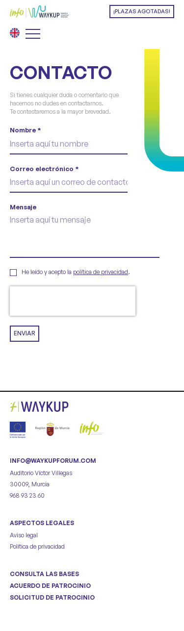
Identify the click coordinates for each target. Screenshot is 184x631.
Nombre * (25, 130)
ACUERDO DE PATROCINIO (50, 585)
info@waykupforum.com (53, 460)
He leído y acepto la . (76, 272)
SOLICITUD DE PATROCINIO (52, 597)
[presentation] (72, 301)
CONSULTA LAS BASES (44, 574)
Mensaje (23, 207)
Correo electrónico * (44, 169)
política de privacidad (100, 272)
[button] (141, 11)
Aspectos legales (42, 523)
